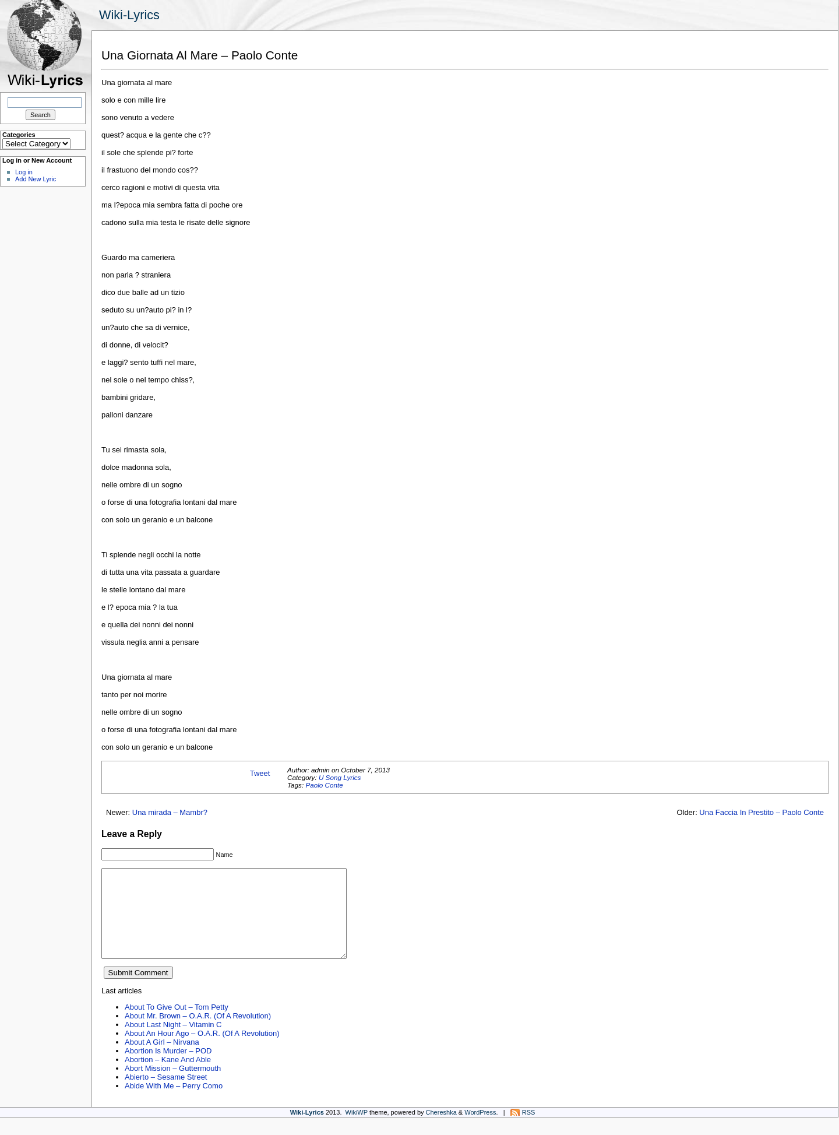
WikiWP (357, 1129)
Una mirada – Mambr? (169, 812)
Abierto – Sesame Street (166, 1094)
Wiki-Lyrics (129, 15)
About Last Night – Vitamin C (173, 1042)
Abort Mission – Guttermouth (173, 1085)
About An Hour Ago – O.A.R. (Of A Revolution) (202, 1050)
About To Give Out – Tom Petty (176, 1024)
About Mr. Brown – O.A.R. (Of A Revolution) (198, 1033)
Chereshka (441, 1129)
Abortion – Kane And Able (168, 1077)
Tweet (260, 773)
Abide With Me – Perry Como (174, 1103)
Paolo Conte (324, 785)
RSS (528, 1129)
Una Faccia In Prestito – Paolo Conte (761, 812)
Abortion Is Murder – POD (168, 1068)
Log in (24, 171)
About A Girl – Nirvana (162, 1059)
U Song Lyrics (340, 777)
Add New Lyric (35, 178)
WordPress (480, 1129)
